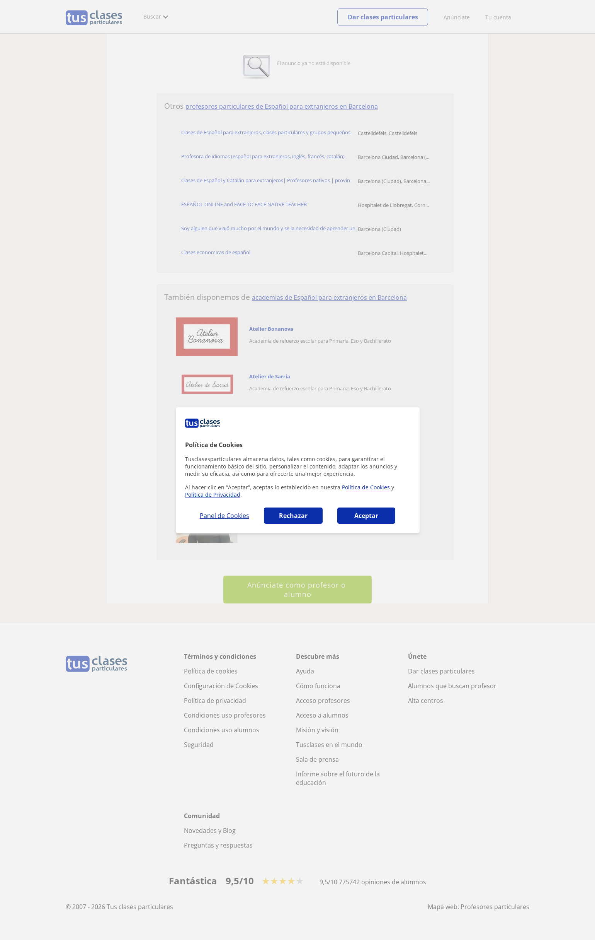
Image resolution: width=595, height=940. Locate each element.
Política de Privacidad (212, 494)
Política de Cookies (366, 487)
